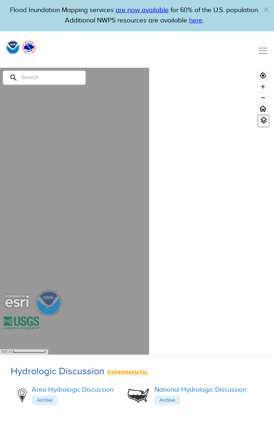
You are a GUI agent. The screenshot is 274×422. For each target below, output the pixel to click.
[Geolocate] (263, 76)
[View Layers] (263, 120)
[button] (266, 9)
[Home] (263, 109)
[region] (74, 211)
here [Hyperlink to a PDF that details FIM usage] (196, 20)
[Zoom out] (263, 98)
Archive (44, 400)
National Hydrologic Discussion (200, 390)
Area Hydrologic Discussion (72, 390)
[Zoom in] (263, 87)
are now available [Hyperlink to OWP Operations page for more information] (142, 10)
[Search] (44, 78)
